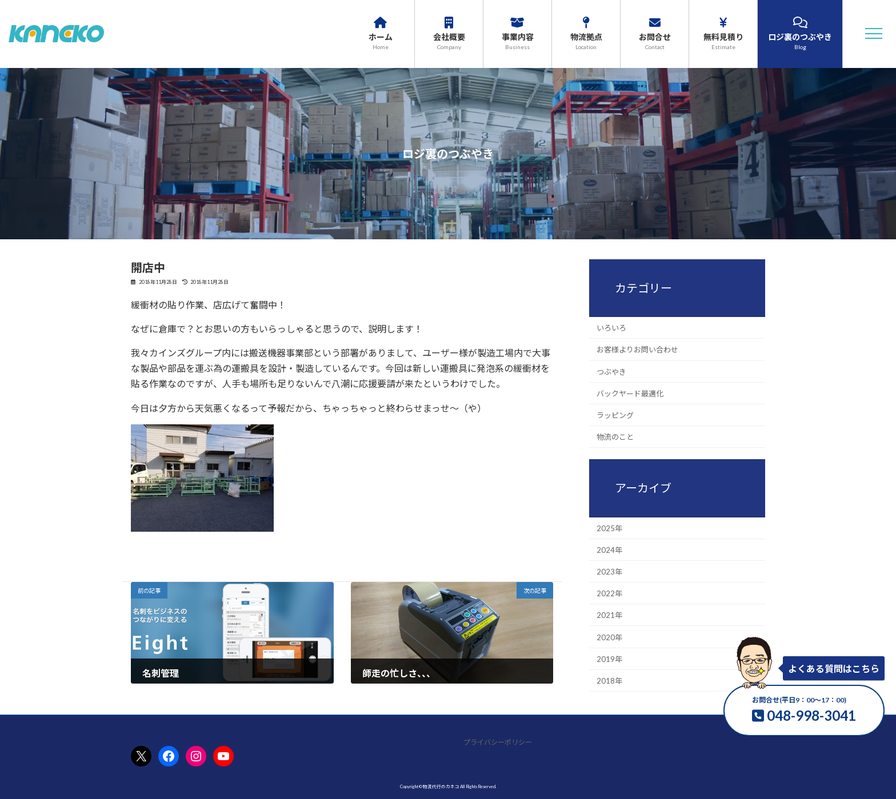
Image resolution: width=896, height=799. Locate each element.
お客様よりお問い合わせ (637, 349)
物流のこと (615, 436)
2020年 (609, 636)
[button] (873, 33)
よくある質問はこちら (833, 668)
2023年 (609, 571)
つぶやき (611, 371)
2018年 (609, 680)
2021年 (609, 615)
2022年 (609, 593)
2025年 (609, 527)
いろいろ (611, 327)
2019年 (609, 658)
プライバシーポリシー (497, 742)
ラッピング (615, 415)
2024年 (609, 549)
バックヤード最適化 (630, 393)
